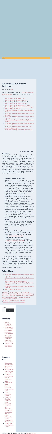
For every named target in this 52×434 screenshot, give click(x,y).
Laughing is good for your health (14, 240)
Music (3, 295)
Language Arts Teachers (15, 294)
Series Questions (25, 297)
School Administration (12, 297)
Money (32, 294)
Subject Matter (6, 299)
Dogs (22, 292)
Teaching (14, 299)
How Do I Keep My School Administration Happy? (19, 107)
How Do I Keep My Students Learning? (16, 103)
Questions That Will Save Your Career (17, 295)
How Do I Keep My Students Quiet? (15, 98)
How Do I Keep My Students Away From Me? (17, 105)
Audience (17, 292)
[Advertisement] (26, 68)
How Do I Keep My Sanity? (12, 108)
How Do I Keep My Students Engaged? (16, 100)
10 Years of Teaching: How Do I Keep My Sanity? (18, 129)
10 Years (11, 292)
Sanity (4, 297)
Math (27, 294)
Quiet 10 (31, 295)
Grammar (5, 294)
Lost (24, 294)
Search (4, 308)
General (5, 292)
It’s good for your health (15, 236)
